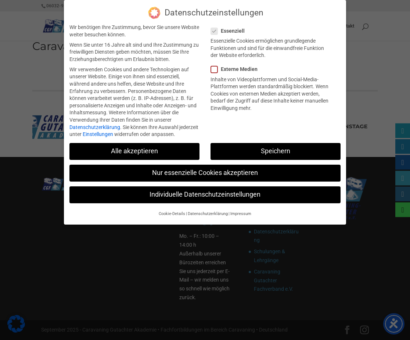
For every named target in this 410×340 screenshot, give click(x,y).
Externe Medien (237, 65)
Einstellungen (98, 130)
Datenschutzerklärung (94, 123)
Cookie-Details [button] (172, 210)
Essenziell (231, 27)
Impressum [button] (240, 210)
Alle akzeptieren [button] (134, 147)
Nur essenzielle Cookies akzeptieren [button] (205, 169)
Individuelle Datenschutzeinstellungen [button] (205, 190)
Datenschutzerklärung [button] (208, 210)
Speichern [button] (275, 147)
